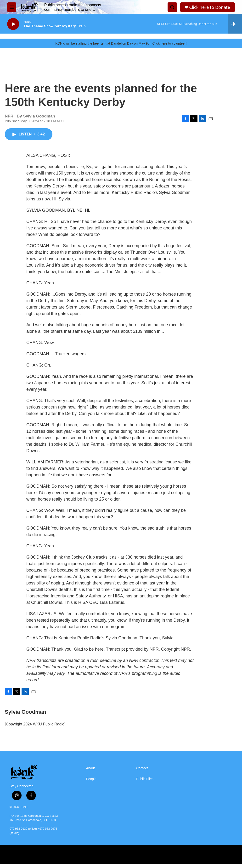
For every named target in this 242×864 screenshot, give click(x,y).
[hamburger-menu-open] (11, 7)
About (90, 768)
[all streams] (235, 24)
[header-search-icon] (172, 7)
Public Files (144, 779)
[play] (13, 24)
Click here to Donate (209, 7)
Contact (142, 768)
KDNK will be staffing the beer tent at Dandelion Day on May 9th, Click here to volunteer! (120, 43)
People (91, 779)
